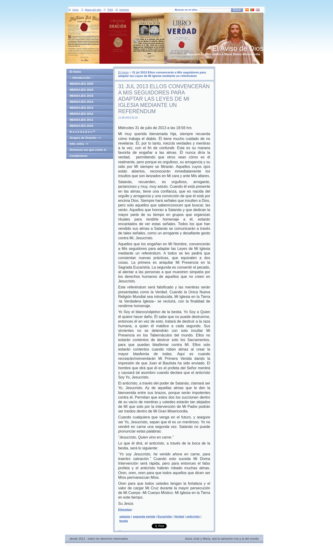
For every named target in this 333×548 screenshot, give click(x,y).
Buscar (237, 10)
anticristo (193, 516)
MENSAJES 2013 (81, 107)
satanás (124, 516)
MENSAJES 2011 (81, 119)
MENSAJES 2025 (81, 83)
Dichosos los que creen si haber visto (88, 150)
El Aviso (123, 72)
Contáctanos (79, 155)
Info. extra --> (79, 143)
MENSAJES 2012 (81, 113)
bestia (123, 521)
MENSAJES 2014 (81, 101)
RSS (110, 9)
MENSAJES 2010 (81, 125)
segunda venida (144, 516)
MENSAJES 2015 (81, 95)
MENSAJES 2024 (81, 89)
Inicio (75, 9)
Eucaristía (164, 516)
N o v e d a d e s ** (82, 131)
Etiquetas (125, 509)
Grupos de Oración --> (85, 137)
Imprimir (124, 9)
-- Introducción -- (81, 77)
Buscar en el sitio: (186, 9)
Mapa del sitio (93, 9)
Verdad (179, 516)
